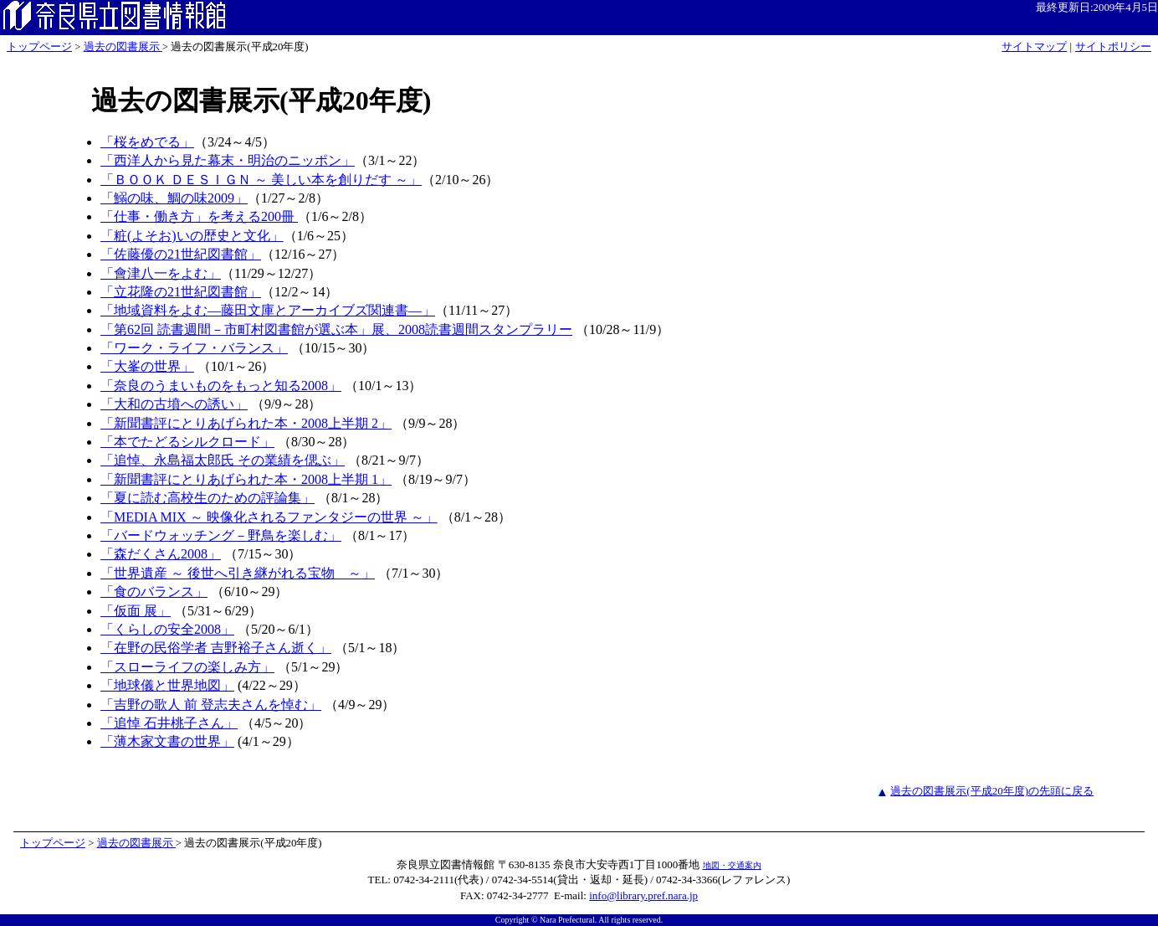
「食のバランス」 (154, 591)
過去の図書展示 (123, 47)
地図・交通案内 (732, 865)
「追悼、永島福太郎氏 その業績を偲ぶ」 (222, 460)
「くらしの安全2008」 (167, 629)
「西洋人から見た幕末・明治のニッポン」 (227, 160)
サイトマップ (1034, 47)
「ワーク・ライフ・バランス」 (194, 348)
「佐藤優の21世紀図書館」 (180, 254)
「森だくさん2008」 (160, 554)
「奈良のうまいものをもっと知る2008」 (220, 385)
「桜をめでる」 (147, 142)
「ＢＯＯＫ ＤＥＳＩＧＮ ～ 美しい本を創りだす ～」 (261, 179)
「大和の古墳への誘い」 (174, 404)
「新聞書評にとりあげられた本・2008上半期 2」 (246, 423)
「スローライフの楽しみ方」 (187, 667)
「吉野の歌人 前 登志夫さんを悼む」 (210, 704)
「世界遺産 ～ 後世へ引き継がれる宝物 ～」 (237, 573)
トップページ (39, 47)
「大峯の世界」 (147, 366)
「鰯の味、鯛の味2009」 (174, 198)
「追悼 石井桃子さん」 (169, 723)
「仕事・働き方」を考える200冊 (199, 216)
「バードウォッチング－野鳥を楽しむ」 (220, 535)
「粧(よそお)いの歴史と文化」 (192, 236)
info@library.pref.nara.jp (643, 895)
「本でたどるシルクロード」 (187, 442)
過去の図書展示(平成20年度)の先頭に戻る (992, 791)
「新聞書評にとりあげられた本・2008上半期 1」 (246, 479)
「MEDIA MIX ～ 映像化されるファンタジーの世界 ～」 (269, 517)
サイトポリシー (1113, 47)
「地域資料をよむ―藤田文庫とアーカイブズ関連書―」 (267, 310)
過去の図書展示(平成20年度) (261, 100)
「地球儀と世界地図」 (167, 685)
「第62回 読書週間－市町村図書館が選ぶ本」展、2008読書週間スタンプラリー (336, 329)
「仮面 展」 (135, 611)
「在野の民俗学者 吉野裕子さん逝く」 (215, 647)
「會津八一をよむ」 (160, 273)
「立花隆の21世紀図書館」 (180, 292)
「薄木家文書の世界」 (167, 741)
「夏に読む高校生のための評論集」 (207, 498)
